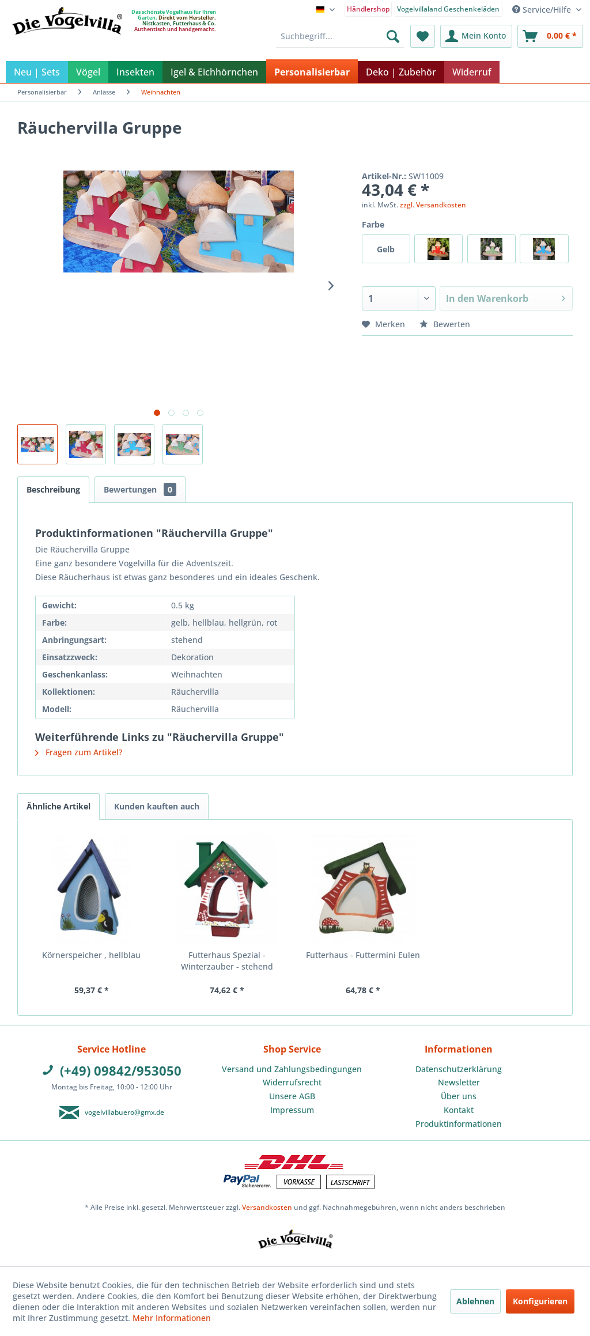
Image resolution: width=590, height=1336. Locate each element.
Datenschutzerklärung (458, 1068)
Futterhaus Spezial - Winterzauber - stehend (227, 960)
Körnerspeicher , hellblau (91, 954)
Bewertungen (140, 489)
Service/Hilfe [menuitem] (542, 9)
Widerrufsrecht (292, 1082)
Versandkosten (267, 1207)
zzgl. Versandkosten (433, 205)
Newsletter (459, 1082)
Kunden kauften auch (156, 806)
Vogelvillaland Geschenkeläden (448, 9)
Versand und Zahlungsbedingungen (292, 1068)
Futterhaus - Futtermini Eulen (363, 954)
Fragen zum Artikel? (78, 752)
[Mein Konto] (476, 36)
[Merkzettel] (422, 36)
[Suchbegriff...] (340, 36)
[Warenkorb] (550, 36)
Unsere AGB (292, 1096)
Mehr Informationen (172, 1317)
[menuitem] (368, 8)
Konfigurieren (540, 1301)
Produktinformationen (458, 1123)
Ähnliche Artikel (58, 806)
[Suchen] (393, 36)
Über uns (458, 1096)
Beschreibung (53, 489)
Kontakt (459, 1109)
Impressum (292, 1109)
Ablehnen (475, 1301)
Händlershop (368, 9)
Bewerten (444, 324)
